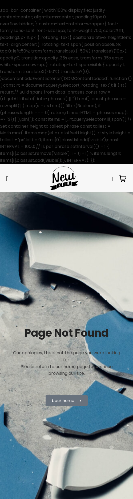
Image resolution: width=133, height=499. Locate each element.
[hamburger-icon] (7, 178)
